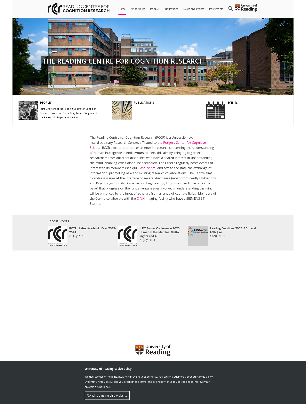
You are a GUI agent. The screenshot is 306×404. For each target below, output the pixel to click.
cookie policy (205, 376)
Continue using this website (107, 395)
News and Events (193, 9)
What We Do (138, 9)
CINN (141, 198)
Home (122, 9)
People (154, 9)
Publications (171, 9)
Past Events (216, 9)
